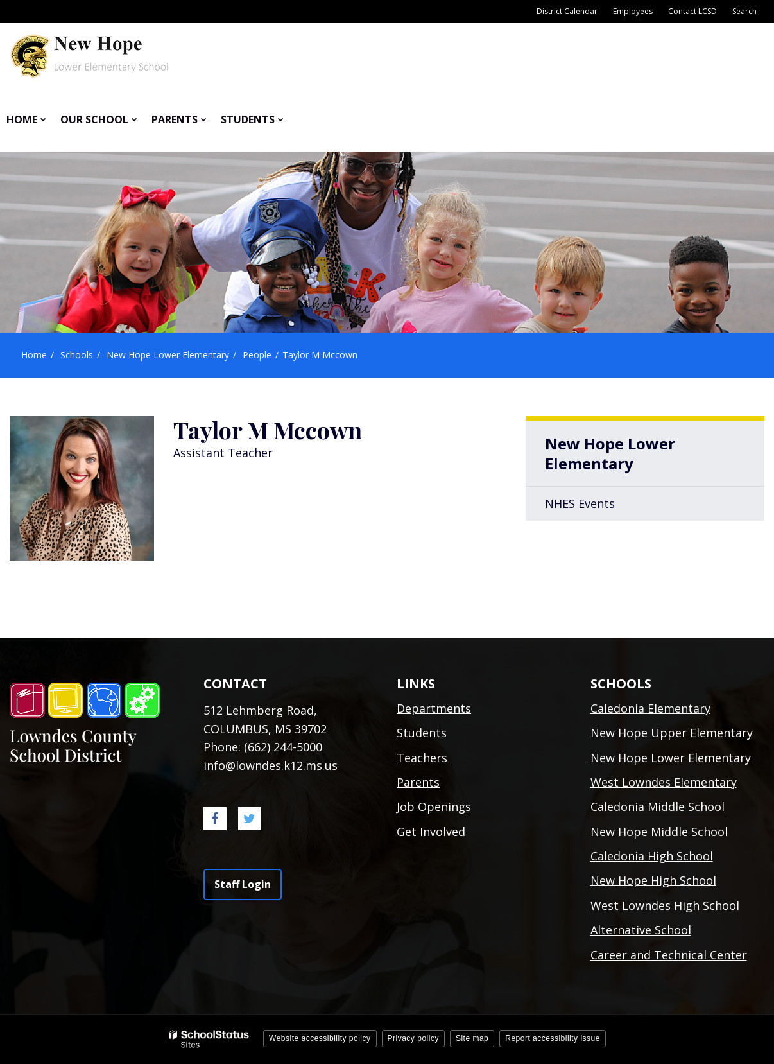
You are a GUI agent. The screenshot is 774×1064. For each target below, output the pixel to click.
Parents (418, 782)
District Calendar (567, 11)
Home (34, 355)
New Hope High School (653, 880)
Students (422, 732)
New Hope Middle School (659, 831)
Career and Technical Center (668, 955)
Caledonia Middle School (657, 806)
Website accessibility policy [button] (320, 1038)
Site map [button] (472, 1038)
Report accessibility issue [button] (552, 1038)
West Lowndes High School (664, 905)
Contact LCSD (692, 11)
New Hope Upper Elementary (671, 732)
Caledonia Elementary (650, 708)
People (257, 355)
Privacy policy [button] (413, 1038)
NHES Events (580, 503)
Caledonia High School (651, 856)
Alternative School (640, 930)
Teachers (422, 757)
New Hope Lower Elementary (168, 355)
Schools (76, 355)
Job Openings (434, 806)
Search (744, 11)
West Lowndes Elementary (663, 782)
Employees (633, 11)
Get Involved (431, 831)
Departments (434, 708)
